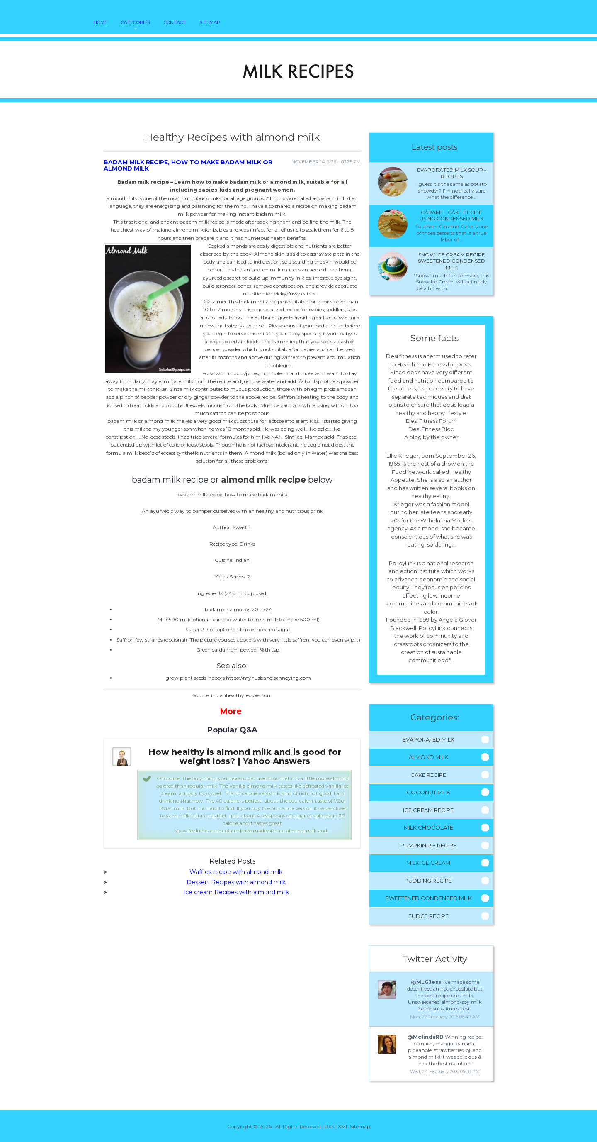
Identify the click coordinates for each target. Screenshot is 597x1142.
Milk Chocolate (428, 827)
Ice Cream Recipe (428, 810)
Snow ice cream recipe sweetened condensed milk (451, 261)
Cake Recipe (428, 774)
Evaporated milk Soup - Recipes (451, 173)
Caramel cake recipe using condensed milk (451, 215)
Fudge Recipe (428, 916)
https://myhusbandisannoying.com (268, 678)
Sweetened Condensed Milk (428, 898)
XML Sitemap (354, 1126)
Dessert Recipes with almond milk (236, 882)
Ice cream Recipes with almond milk (236, 892)
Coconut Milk (428, 792)
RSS (329, 1126)
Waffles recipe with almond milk (235, 872)
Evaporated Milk (428, 739)
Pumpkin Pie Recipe (428, 845)
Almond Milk (428, 757)
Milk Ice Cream (428, 862)
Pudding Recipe (428, 880)
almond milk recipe (263, 480)
